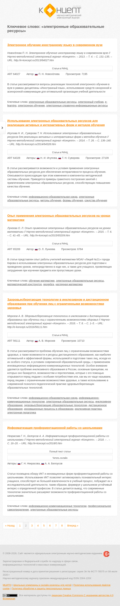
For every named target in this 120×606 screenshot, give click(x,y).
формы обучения (73, 200)
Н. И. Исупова (47, 157)
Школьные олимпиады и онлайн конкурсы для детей (42, 585)
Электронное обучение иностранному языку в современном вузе (55, 45)
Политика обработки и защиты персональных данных (41, 588)
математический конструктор (24, 284)
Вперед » (72, 525)
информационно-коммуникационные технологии (57, 506)
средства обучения (95, 200)
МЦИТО (7, 585)
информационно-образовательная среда (53, 196)
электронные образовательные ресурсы (53, 101)
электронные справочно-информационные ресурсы (77, 105)
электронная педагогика (21, 412)
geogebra (48, 284)
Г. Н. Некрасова (29, 463)
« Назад (10, 525)
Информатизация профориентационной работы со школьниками (54, 427)
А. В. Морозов (45, 340)
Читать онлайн (60, 458)
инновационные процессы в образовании (48, 408)
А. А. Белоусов (51, 463)
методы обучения (50, 200)
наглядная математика (69, 284)
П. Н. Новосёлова (47, 74)
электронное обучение (31, 105)
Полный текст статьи (60, 451)
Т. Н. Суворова (68, 157)
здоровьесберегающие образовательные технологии (55, 405)
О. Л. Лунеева (45, 249)
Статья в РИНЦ (60, 68)
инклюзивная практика (88, 408)
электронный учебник (91, 101)
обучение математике (42, 280)
